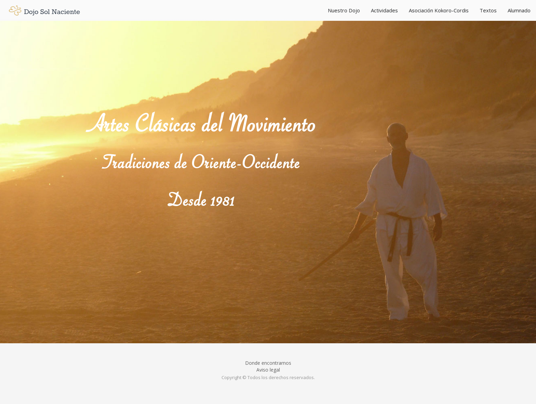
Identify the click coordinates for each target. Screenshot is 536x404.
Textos (488, 10)
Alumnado (519, 10)
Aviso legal (268, 369)
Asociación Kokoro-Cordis (439, 10)
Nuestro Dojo (344, 10)
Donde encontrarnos (268, 363)
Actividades (384, 10)
